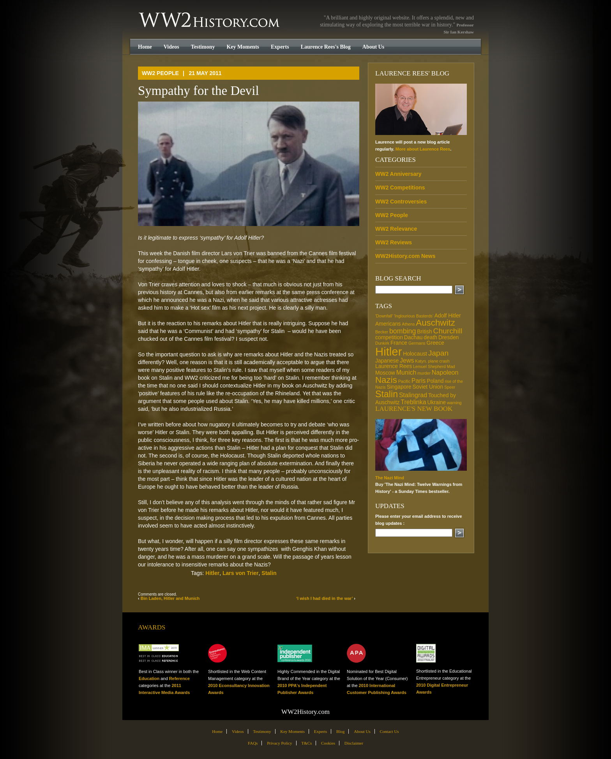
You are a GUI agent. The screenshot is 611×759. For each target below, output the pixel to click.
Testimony (203, 47)
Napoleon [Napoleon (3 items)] (445, 372)
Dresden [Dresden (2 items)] (448, 337)
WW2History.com (210, 20)
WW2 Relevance (396, 229)
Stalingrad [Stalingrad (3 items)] (413, 394)
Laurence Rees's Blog (326, 47)
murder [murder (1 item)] (424, 373)
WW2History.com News (405, 256)
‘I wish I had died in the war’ (324, 598)
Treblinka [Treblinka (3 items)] (413, 401)
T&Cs (306, 743)
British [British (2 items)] (424, 331)
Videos (171, 47)
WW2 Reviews (393, 242)
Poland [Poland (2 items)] (435, 381)
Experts (280, 47)
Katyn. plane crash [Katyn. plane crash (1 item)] (432, 361)
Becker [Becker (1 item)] (381, 332)
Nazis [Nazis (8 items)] (386, 380)
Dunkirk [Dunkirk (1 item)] (382, 343)
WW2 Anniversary (398, 174)
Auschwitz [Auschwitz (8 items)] (435, 323)
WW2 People (160, 73)
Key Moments (242, 47)
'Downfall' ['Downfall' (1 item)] (384, 316)
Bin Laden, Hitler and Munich (170, 598)
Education (149, 678)
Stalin (268, 573)
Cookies (328, 743)
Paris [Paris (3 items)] (418, 380)
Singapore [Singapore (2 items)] (399, 387)
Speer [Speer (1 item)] (449, 387)
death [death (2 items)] (430, 337)
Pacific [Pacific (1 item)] (404, 381)
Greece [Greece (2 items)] (435, 343)
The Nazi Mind (389, 477)
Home (145, 47)
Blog (340, 731)
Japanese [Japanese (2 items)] (387, 361)
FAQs (253, 743)
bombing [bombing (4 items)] (402, 331)
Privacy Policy (279, 743)
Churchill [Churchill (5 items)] (447, 331)
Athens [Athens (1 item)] (408, 324)
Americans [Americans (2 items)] (388, 324)
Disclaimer (353, 743)
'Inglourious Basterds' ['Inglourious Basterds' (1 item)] (413, 316)
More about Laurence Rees (423, 149)
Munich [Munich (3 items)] (406, 372)
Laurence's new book (413, 408)
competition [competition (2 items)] (389, 337)
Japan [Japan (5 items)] (438, 353)
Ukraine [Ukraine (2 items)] (436, 402)
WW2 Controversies (401, 201)
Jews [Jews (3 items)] (407, 360)
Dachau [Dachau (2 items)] (413, 337)
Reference (179, 678)
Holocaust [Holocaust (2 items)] (415, 354)
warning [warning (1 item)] (454, 402)
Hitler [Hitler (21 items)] (388, 351)
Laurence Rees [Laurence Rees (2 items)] (393, 366)
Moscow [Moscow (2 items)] (385, 373)
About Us (373, 47)
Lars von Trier (241, 573)
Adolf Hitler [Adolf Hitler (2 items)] (447, 315)
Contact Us (389, 731)
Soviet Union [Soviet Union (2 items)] (427, 387)
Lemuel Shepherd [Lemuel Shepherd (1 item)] (429, 366)
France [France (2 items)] (398, 343)
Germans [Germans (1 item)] (417, 343)
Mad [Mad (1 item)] (451, 366)
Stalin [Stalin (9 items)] (386, 394)
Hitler (212, 573)
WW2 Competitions (400, 187)
